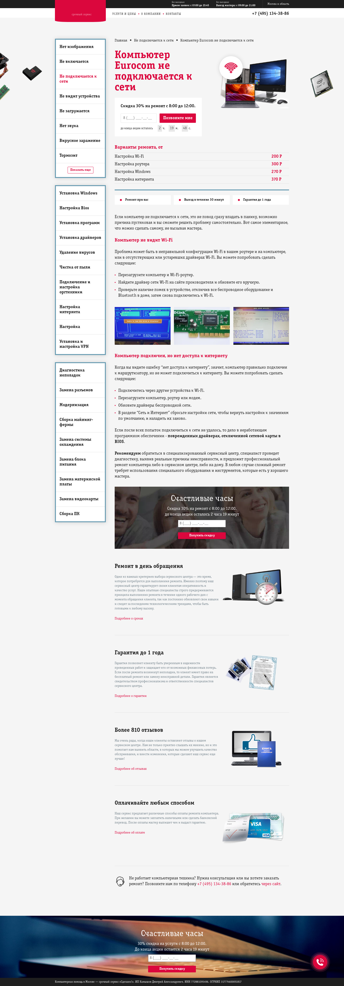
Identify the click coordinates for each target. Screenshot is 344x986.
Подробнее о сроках (129, 618)
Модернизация (74, 405)
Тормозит (68, 156)
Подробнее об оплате (130, 832)
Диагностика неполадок (72, 372)
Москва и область (278, 4)
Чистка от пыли (74, 267)
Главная (121, 40)
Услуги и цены (124, 14)
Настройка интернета (69, 309)
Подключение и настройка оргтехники (74, 287)
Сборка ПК (69, 514)
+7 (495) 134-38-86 (270, 14)
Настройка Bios (74, 208)
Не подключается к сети (78, 79)
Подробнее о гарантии (131, 696)
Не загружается (74, 111)
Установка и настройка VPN (74, 344)
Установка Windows (78, 193)
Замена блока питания (72, 462)
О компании (151, 14)
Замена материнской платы (79, 481)
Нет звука (68, 126)
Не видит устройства (79, 96)
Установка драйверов (80, 238)
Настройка (69, 327)
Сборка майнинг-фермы (76, 422)
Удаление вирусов (77, 253)
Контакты (173, 14)
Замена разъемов (76, 390)
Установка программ (79, 223)
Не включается (74, 62)
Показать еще (80, 170)
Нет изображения (76, 47)
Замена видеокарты (78, 499)
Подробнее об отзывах (131, 768)
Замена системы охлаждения (75, 442)
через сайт (270, 884)
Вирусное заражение (79, 141)
